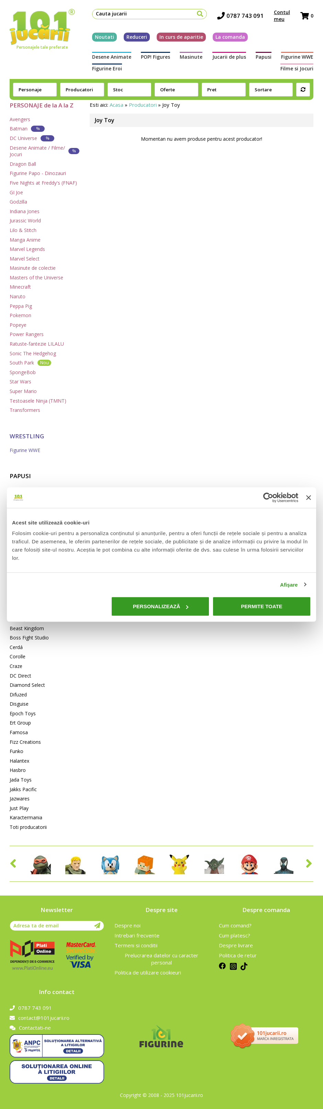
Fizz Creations (25, 742)
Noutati (104, 37)
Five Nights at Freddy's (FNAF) (43, 183)
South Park (30, 362)
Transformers (25, 410)
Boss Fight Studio (29, 637)
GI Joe (16, 192)
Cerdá (16, 647)
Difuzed (18, 694)
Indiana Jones (25, 211)
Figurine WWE (297, 57)
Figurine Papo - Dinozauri (38, 173)
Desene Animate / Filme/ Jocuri (44, 151)
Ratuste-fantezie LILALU (37, 343)
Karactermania (26, 817)
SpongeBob (23, 372)
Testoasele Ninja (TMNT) (38, 400)
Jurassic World (25, 220)
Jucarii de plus (229, 57)
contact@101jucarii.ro (39, 1017)
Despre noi (127, 925)
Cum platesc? (234, 935)
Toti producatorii (28, 827)
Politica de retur (238, 955)
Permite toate (261, 606)
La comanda (230, 37)
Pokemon (20, 315)
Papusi (263, 57)
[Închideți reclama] (308, 497)
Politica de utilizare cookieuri (147, 972)
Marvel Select (25, 258)
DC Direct (20, 675)
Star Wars (20, 381)
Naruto (17, 296)
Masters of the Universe (36, 277)
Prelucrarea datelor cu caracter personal (161, 959)
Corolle (17, 656)
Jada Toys (21, 779)
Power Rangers (27, 334)
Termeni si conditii (135, 945)
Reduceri (136, 37)
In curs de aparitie (181, 37)
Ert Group (20, 722)
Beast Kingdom (27, 628)
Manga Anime (25, 239)
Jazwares (20, 798)
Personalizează (161, 606)
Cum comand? (235, 925)
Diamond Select (27, 685)
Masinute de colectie (33, 268)
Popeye (18, 325)
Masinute (191, 57)
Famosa (19, 732)
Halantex (19, 761)
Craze (16, 666)
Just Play (19, 808)
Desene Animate (111, 57)
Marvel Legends (27, 249)
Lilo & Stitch (23, 230)
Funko (16, 751)
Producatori (143, 104)
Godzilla (18, 201)
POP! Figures (155, 57)
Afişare (289, 584)
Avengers (20, 119)
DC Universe (32, 138)
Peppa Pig (21, 306)
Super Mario (23, 391)
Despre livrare (236, 945)
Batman (27, 128)
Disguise (19, 704)
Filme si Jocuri (296, 68)
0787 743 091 (240, 16)
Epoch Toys (23, 713)
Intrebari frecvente (136, 935)
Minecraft (20, 287)
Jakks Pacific (23, 789)
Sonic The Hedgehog (33, 353)
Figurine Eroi (107, 68)
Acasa (116, 104)
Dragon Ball (23, 164)
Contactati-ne (30, 1027)
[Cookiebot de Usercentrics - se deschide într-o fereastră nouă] (268, 497)
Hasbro (18, 770)
